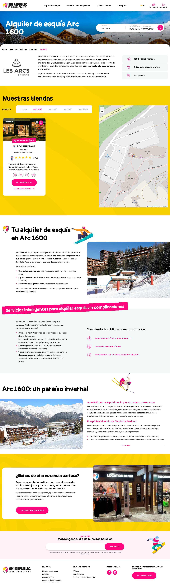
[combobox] (114, 28)
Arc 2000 (83, 109)
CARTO (165, 206)
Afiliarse (76, 571)
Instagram (115, 572)
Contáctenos (78, 574)
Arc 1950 (68, 109)
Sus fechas (133, 25)
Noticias (45, 574)
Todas (23, 109)
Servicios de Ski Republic (51, 580)
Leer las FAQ (144, 575)
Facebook (109, 572)
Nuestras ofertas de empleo (84, 577)
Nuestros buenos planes (78, 5)
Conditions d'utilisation (105, 552)
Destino (104, 26)
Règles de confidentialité (84, 552)
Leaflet (149, 206)
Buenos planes (48, 577)
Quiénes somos (103, 5)
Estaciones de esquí (50, 571)
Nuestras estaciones (18, 49)
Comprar (122, 5)
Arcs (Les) (33, 49)
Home (4, 49)
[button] (133, 156)
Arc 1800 (52, 109)
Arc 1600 (37, 109)
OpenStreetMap (155, 206)
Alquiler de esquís (52, 5)
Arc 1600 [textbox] (106, 28)
